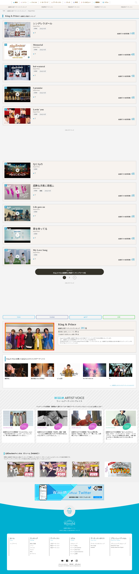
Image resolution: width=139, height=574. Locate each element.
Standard (93, 547)
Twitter (19, 317)
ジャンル (32, 547)
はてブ (85, 317)
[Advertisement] (69, 145)
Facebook (52, 317)
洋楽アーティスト (55, 547)
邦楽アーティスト (55, 545)
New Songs (93, 545)
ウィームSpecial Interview (76, 551)
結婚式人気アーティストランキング (16, 11)
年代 (31, 551)
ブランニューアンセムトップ (118, 543)
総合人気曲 (33, 543)
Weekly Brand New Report (117, 547)
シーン (31, 545)
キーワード (33, 553)
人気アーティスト (55, 543)
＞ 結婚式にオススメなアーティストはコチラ (122, 385)
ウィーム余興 (73, 553)
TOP (4, 11)
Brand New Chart (115, 545)
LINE (118, 317)
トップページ (13, 543)
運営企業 (71, 564)
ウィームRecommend (75, 547)
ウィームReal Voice (75, 549)
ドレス (31, 549)
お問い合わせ (78, 564)
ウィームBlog (73, 545)
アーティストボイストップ (98, 543)
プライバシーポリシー (63, 564)
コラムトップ (73, 543)
